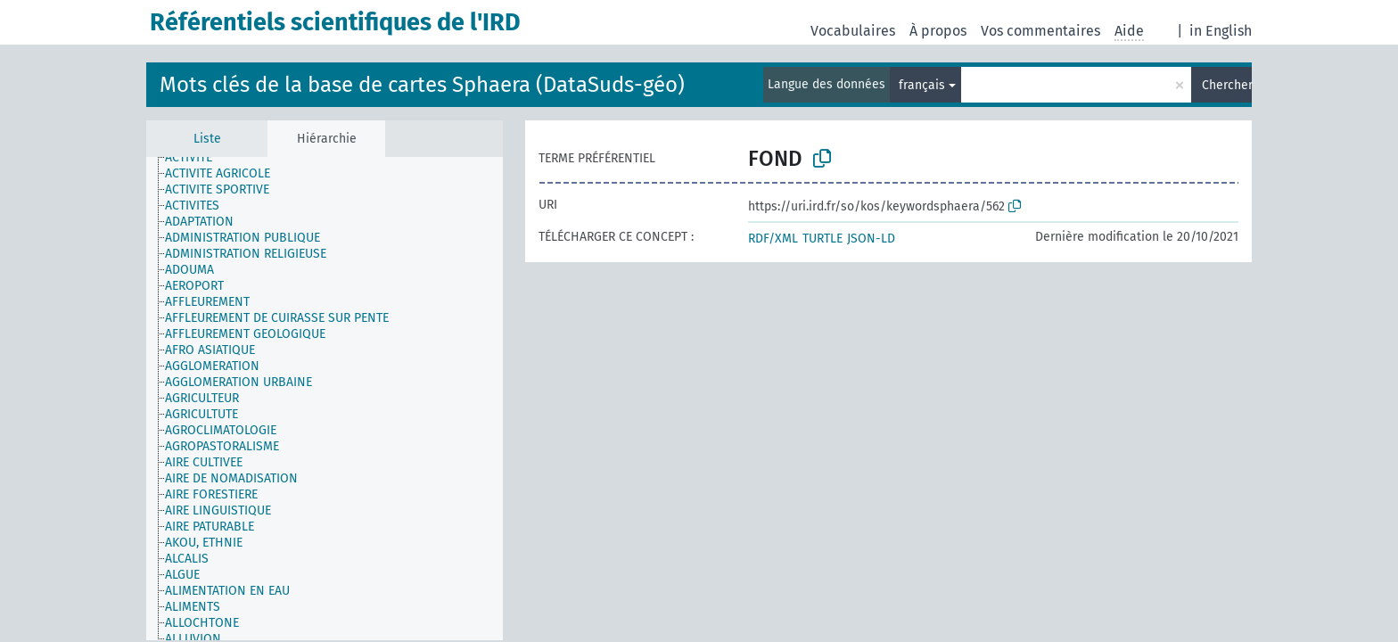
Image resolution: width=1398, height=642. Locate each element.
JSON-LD (871, 238)
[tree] (324, 398)
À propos (937, 30)
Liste (207, 138)
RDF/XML (773, 238)
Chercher (1227, 85)
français (922, 85)
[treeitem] (196, 158)
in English (1220, 30)
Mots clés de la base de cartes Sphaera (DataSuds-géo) (422, 84)
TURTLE (822, 238)
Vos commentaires (1040, 30)
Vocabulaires (852, 30)
